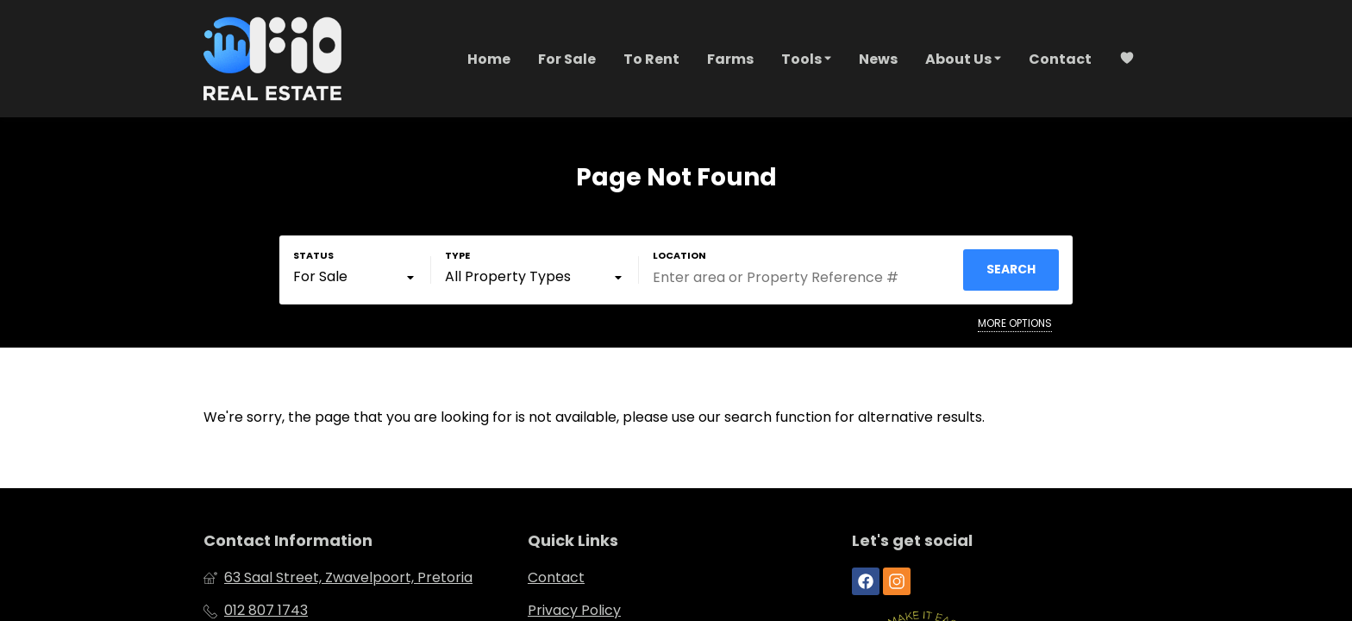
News (878, 59)
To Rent (651, 59)
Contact (1060, 59)
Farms (730, 59)
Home (488, 59)
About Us (963, 58)
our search (735, 417)
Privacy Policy (574, 610)
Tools (806, 58)
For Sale (567, 59)
